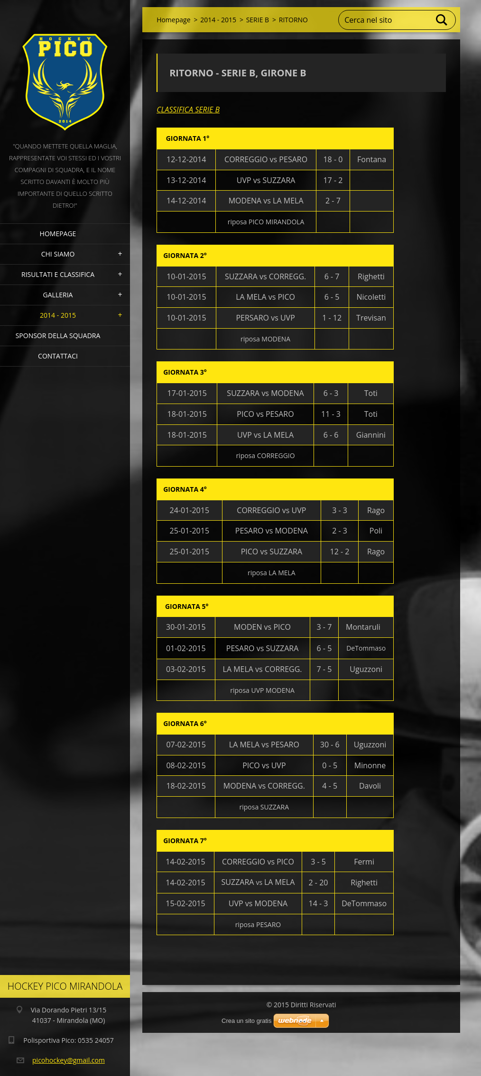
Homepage (58, 233)
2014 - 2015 (58, 315)
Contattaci (58, 355)
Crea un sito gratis (247, 1020)
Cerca (442, 20)
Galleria (58, 294)
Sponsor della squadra (58, 335)
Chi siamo (58, 253)
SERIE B (257, 19)
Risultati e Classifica (57, 274)
